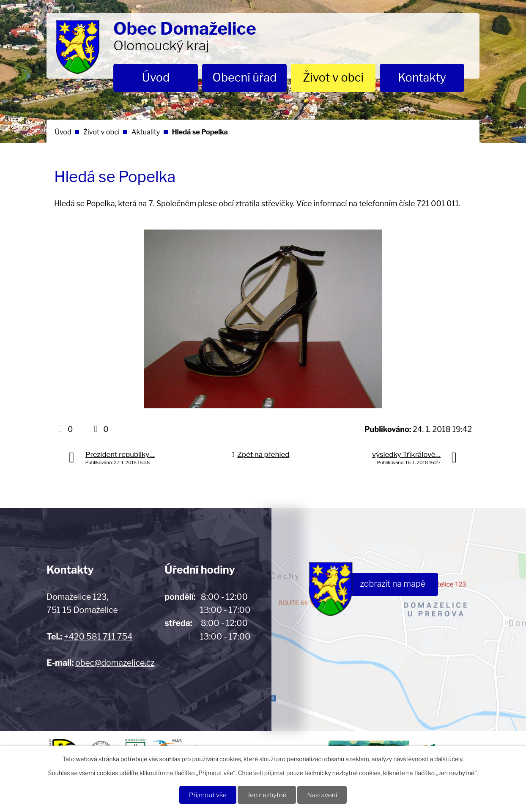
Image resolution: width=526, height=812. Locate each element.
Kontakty (422, 78)
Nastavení (322, 795)
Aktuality (146, 132)
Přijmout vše (207, 795)
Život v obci (333, 78)
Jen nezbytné (267, 795)
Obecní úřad (244, 78)
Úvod (156, 78)
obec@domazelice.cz (114, 663)
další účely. (448, 759)
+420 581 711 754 (98, 637)
